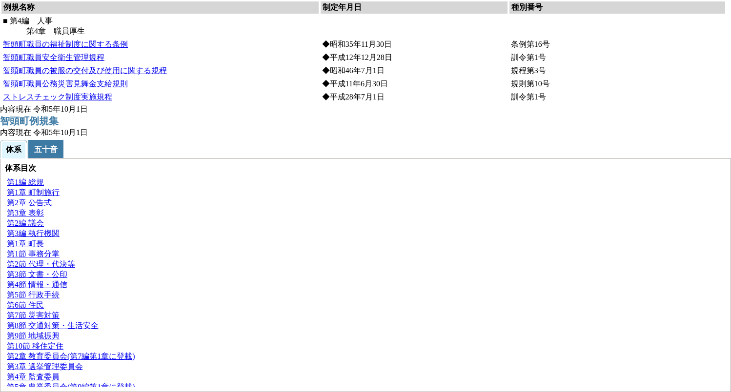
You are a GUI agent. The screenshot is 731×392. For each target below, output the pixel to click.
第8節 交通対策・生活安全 (53, 325)
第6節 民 (25, 305)
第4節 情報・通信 (37, 284)
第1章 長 (25, 243)
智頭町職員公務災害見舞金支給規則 (65, 83)
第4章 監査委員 (33, 376)
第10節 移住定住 (35, 346)
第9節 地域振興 (33, 336)
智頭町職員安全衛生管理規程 (53, 57)
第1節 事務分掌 (33, 254)
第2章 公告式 (29, 202)
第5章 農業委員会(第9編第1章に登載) (71, 387)
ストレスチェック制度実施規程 (57, 97)
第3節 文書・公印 (37, 274)
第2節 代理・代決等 (41, 264)
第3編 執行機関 (33, 233)
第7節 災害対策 (33, 315)
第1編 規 (25, 182)
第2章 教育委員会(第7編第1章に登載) (71, 356)
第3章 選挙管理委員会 (45, 366)
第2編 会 (25, 223)
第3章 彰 (25, 213)
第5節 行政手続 (33, 295)
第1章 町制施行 (33, 192)
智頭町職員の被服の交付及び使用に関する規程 (85, 70)
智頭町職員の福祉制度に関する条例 (65, 44)
